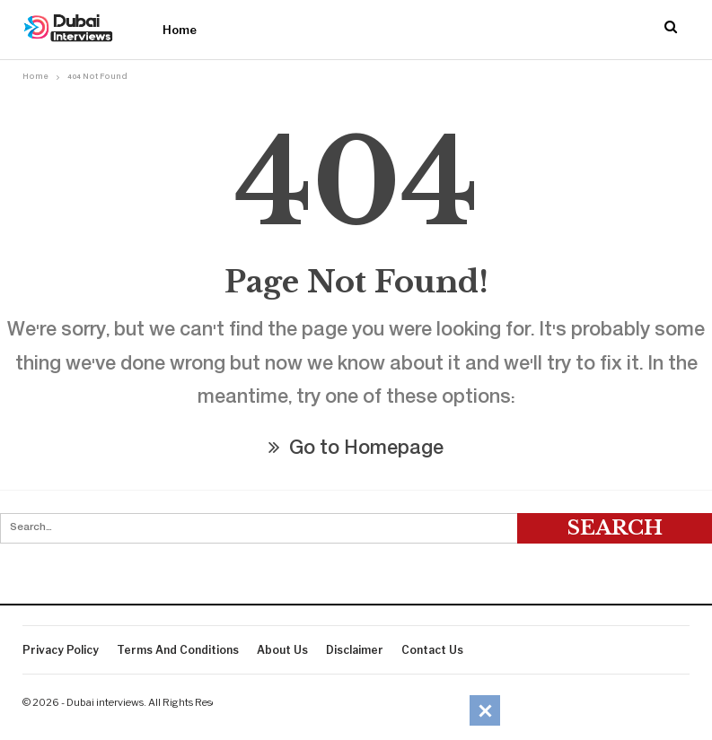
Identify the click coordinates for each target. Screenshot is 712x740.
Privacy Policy (60, 650)
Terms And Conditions (178, 650)
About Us (282, 650)
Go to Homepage (356, 450)
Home (180, 29)
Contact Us (432, 650)
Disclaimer (354, 650)
